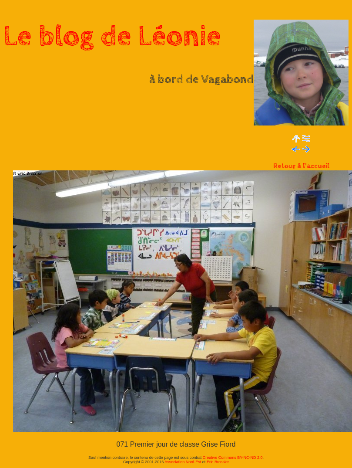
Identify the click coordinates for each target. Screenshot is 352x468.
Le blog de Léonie (112, 37)
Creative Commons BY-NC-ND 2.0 (233, 457)
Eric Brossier (218, 462)
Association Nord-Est (182, 462)
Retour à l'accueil (301, 166)
